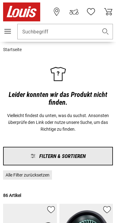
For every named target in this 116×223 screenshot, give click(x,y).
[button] (105, 32)
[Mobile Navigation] (7, 31)
